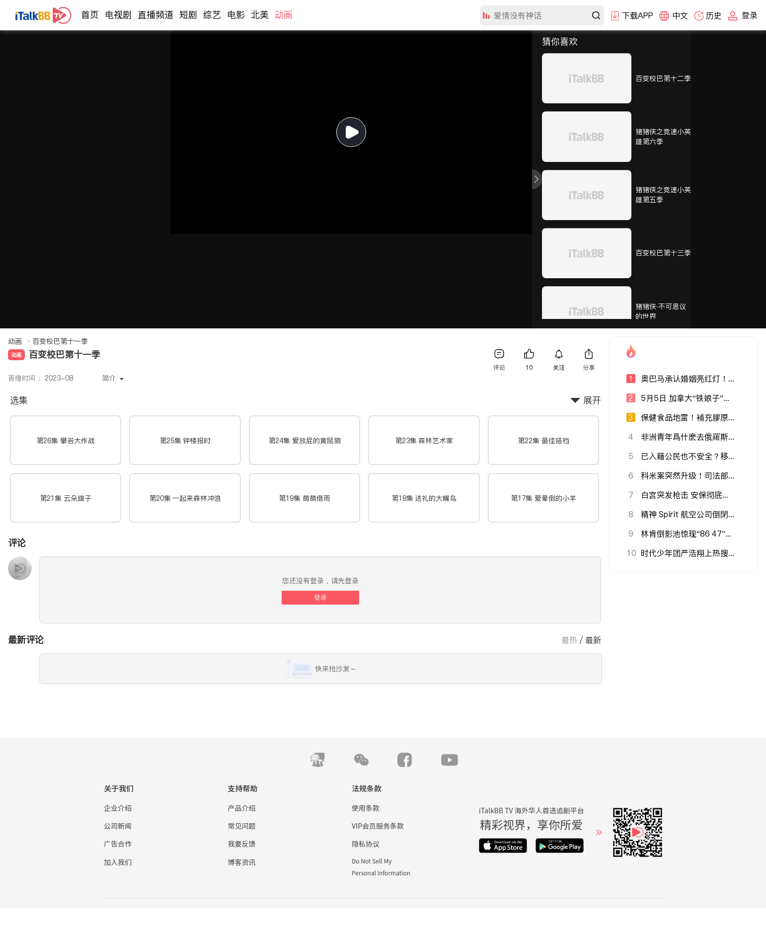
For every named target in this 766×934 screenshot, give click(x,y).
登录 (320, 597)
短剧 (188, 14)
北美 (260, 14)
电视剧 (118, 14)
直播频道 (155, 14)
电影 (236, 14)
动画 (284, 14)
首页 (90, 14)
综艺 (212, 14)
